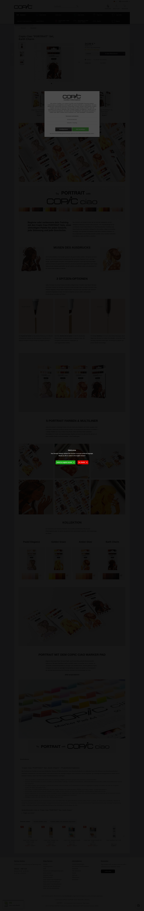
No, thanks (83, 462)
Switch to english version (65, 462)
